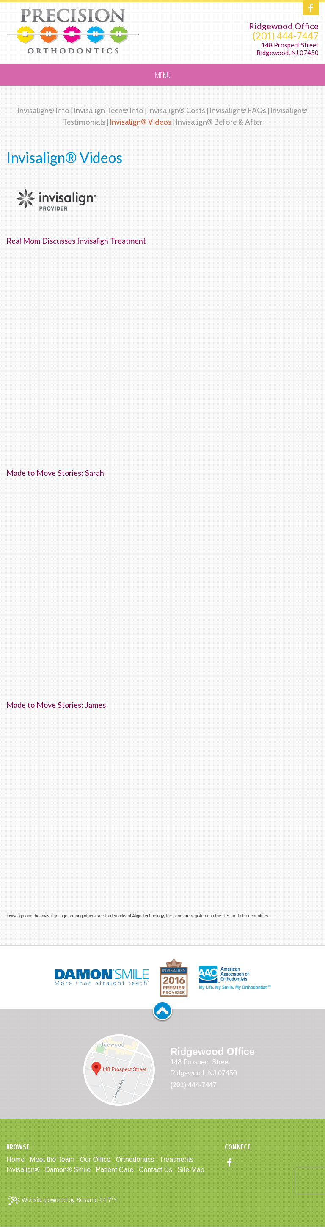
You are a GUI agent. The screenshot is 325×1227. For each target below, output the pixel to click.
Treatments (176, 1159)
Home (15, 1159)
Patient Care (115, 1169)
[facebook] (310, 8)
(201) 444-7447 (286, 36)
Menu (163, 74)
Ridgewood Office (284, 26)
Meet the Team (52, 1159)
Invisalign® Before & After (219, 122)
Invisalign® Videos (140, 122)
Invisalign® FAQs (238, 110)
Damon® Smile (68, 1169)
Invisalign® (23, 1169)
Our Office (95, 1159)
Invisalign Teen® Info (108, 110)
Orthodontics (135, 1159)
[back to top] (162, 1010)
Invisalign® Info (43, 110)
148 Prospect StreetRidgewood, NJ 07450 (287, 49)
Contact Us (155, 1169)
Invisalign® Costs (176, 110)
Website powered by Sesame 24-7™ (62, 1200)
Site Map (191, 1169)
